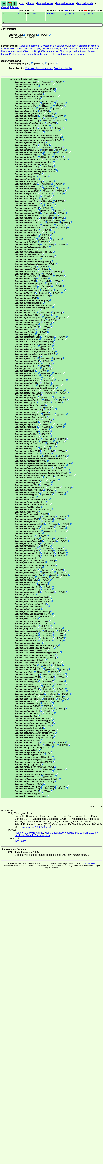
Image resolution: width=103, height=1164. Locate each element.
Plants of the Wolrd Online (29, 832)
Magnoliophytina (65, 3)
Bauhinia (51, 13)
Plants (30, 3)
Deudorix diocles (63, 68)
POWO (44, 35)
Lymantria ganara (88, 48)
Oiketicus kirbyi (31, 51)
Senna (20, 13)
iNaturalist (31, 35)
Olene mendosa (50, 51)
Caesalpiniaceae (10, 7)
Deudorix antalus (77, 45)
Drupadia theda (49, 48)
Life (22, 3)
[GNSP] (32, 37)
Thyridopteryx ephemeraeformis (69, 54)
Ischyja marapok (69, 48)
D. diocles (93, 45)
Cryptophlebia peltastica (54, 45)
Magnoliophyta (45, 3)
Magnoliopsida (85, 3)
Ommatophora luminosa (73, 51)
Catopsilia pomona (29, 45)
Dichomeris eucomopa (28, 48)
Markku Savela (89, 863)
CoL (20, 35)
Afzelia (33, 13)
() (69, 13)
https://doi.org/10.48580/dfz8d (36, 827)
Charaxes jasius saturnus (39, 68)
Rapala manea (42, 54)
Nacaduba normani (11, 51)
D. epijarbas (7, 48)
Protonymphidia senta (21, 54)
